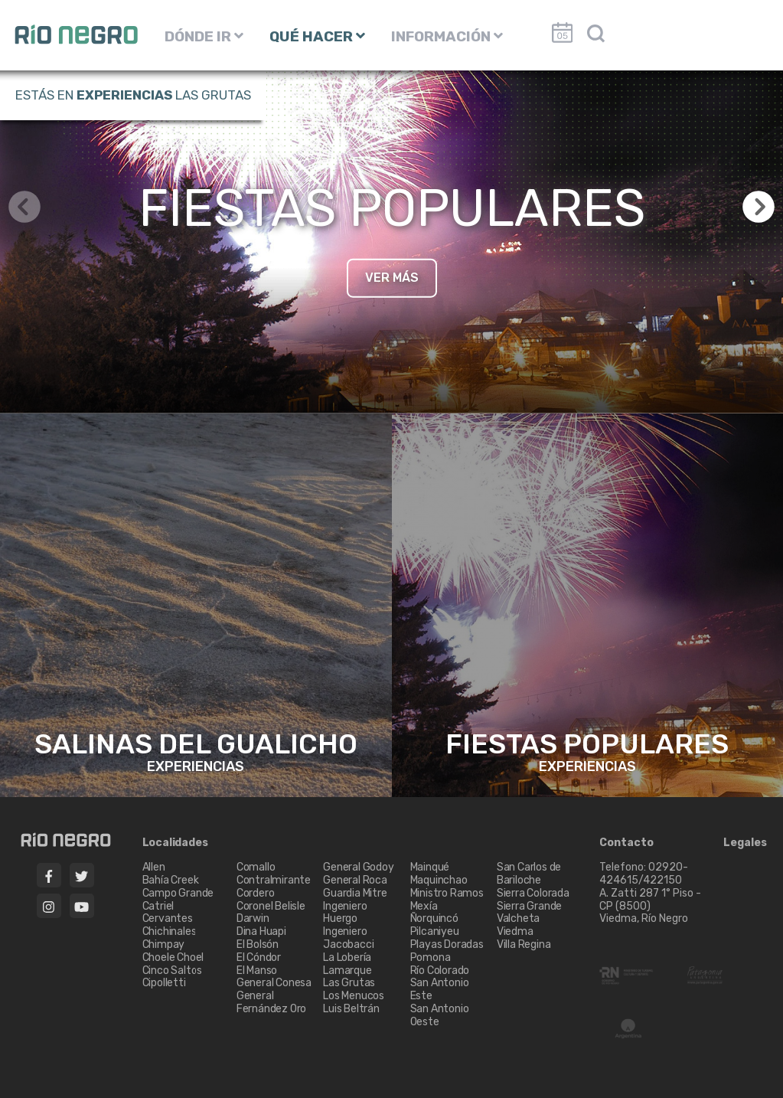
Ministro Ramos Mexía (447, 900)
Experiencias (124, 95)
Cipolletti (164, 982)
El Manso (257, 970)
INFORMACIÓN (447, 36)
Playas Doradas (447, 944)
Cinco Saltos (172, 970)
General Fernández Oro (271, 1002)
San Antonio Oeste (439, 1015)
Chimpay (163, 944)
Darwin (253, 918)
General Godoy (358, 867)
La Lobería (347, 957)
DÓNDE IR (204, 36)
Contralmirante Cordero (274, 887)
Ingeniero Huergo (345, 913)
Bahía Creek (170, 880)
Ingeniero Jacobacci (348, 938)
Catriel (158, 906)
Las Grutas (349, 982)
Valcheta (518, 918)
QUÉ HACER (317, 36)
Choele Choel (173, 957)
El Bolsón (258, 944)
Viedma (515, 931)
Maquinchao (439, 880)
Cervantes (167, 918)
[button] (758, 207)
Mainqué (430, 867)
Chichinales (169, 931)
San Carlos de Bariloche (529, 874)
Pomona (430, 957)
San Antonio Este (439, 989)
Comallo (256, 867)
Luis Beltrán (351, 1008)
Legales (745, 843)
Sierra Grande (529, 906)
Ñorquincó (434, 918)
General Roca (355, 880)
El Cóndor (259, 957)
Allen (153, 867)
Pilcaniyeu (434, 931)
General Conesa (274, 982)
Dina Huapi (261, 931)
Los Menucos (353, 995)
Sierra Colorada (533, 893)
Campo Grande (178, 893)
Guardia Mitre (355, 893)
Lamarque (347, 970)
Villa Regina (524, 944)
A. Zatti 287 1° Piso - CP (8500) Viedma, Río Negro (650, 906)
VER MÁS (392, 277)
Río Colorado (440, 970)
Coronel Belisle (271, 906)
